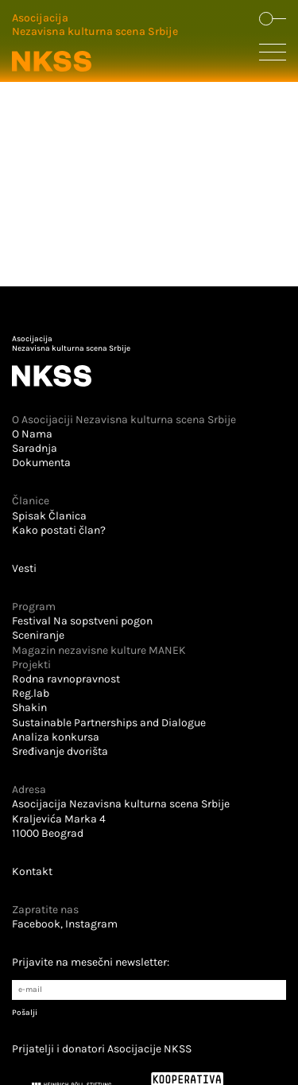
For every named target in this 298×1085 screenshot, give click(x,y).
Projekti (31, 664)
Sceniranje (38, 635)
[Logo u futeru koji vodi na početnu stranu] (149, 361)
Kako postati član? (59, 530)
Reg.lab (30, 693)
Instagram (91, 924)
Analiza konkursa (55, 737)
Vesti (24, 568)
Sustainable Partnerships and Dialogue (109, 722)
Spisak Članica (49, 516)
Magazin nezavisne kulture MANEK (99, 650)
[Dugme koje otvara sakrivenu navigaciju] (272, 56)
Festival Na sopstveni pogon (82, 621)
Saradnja (34, 448)
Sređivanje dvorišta (60, 751)
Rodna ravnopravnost (66, 679)
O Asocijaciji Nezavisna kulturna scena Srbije (124, 419)
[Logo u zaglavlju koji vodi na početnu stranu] (95, 43)
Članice (30, 501)
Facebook (36, 924)
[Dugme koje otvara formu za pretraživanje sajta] (272, 20)
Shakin (29, 707)
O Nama (32, 434)
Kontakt (32, 871)
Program (34, 606)
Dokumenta (41, 462)
